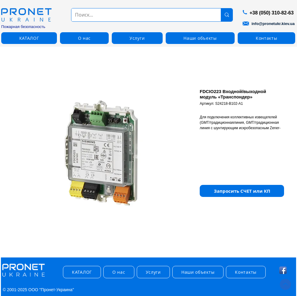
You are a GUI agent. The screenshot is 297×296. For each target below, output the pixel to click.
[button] (29, 38)
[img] (23, 277)
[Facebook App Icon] (283, 270)
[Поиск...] (141, 14)
